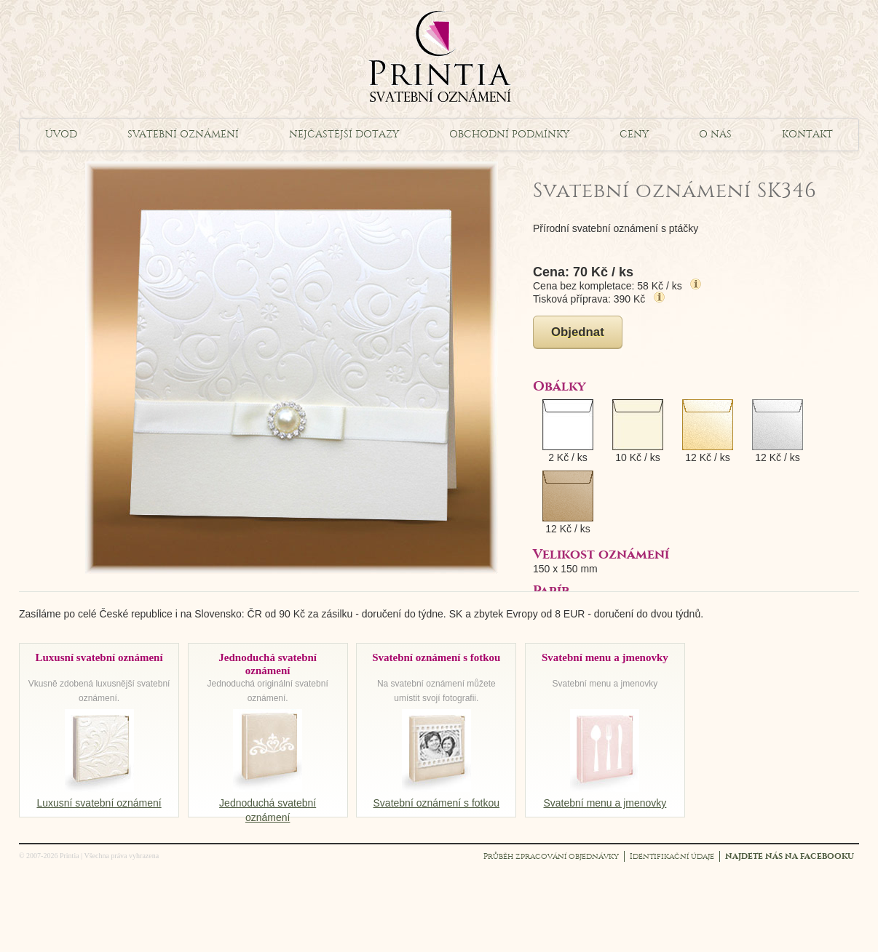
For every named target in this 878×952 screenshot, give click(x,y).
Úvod (61, 134)
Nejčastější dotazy (344, 134)
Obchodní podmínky (509, 134)
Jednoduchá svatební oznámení (267, 803)
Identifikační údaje (672, 856)
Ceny (634, 134)
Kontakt (807, 134)
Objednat (577, 332)
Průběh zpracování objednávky (551, 856)
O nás (715, 134)
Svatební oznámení (183, 134)
